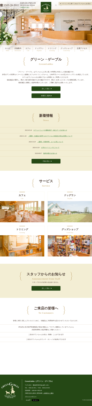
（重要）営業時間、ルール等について (50, 142)
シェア (28, 400)
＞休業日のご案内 (24, 7)
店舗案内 (17, 49)
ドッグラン (39, 49)
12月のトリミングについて (50, 147)
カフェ (28, 49)
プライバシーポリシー (30, 396)
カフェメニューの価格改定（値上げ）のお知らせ (50, 130)
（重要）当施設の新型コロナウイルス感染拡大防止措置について (50, 136)
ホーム (7, 49)
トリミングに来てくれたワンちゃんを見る (76, 3)
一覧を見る (46, 161)
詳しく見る (46, 88)
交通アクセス (82, 49)
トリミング (52, 49)
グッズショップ (67, 49)
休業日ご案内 (45, 95)
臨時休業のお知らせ (50, 153)
